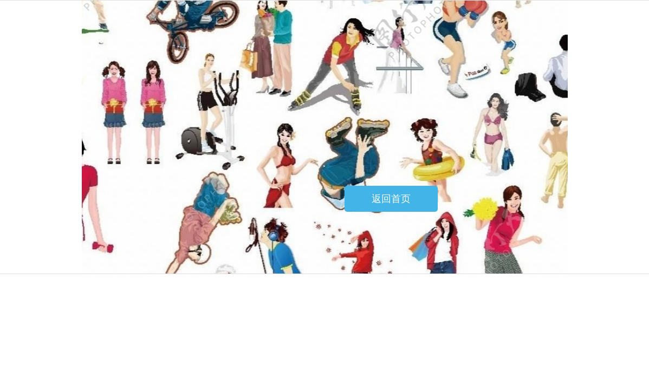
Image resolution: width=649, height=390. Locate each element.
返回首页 (391, 198)
